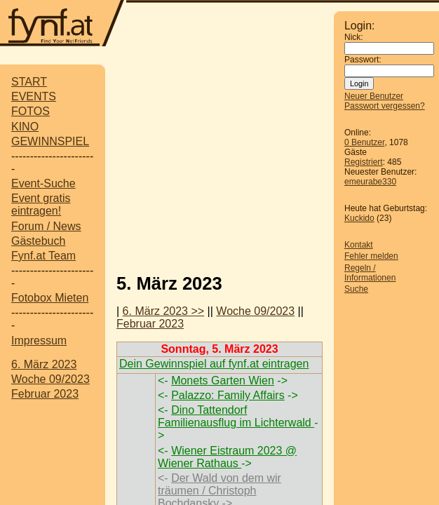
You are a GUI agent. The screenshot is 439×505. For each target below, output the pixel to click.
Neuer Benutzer (373, 96)
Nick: (353, 37)
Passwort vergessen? (384, 106)
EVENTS (33, 96)
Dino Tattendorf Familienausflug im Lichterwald (236, 416)
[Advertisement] (277, 163)
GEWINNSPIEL (50, 141)
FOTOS (30, 111)
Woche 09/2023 (50, 379)
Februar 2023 (45, 394)
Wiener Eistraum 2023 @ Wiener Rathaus (227, 457)
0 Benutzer (364, 142)
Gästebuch (38, 241)
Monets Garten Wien (222, 380)
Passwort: (362, 60)
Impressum (39, 340)
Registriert (363, 162)
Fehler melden (371, 256)
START (29, 82)
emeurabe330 (370, 182)
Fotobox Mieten (49, 298)
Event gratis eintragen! (40, 204)
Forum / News (46, 226)
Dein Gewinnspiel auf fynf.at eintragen (214, 364)
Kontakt (358, 245)
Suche (356, 289)
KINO (25, 127)
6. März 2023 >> (164, 311)
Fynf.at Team (43, 256)
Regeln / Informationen (370, 273)
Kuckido (359, 218)
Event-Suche (43, 183)
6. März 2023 (43, 364)
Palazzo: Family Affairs (228, 395)
